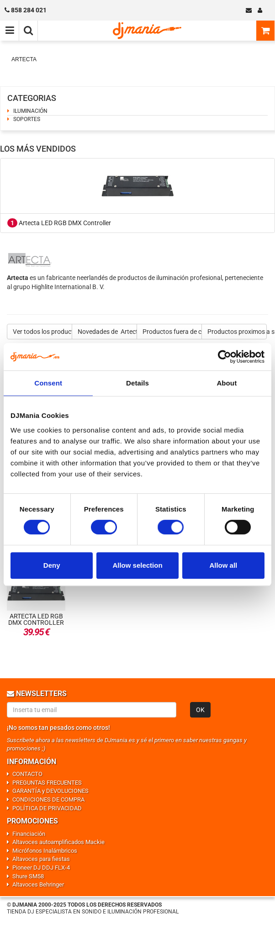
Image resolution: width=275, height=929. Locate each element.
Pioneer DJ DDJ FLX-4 (41, 867)
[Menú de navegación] (9, 30)
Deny (51, 565)
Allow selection (137, 565)
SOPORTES (26, 119)
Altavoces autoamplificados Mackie (58, 842)
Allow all (223, 565)
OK (200, 709)
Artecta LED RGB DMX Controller (59, 223)
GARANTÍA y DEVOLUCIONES (50, 790)
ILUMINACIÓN (30, 111)
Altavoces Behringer (38, 884)
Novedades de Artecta (107, 331)
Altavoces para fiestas (41, 858)
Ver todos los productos (42, 331)
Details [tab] (137, 383)
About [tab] (227, 383)
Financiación (28, 833)
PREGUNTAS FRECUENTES (47, 782)
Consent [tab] (48, 383)
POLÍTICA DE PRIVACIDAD (47, 808)
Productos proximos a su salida (237, 331)
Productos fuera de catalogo (172, 331)
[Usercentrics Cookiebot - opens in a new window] (224, 357)
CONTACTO (27, 774)
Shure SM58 (28, 876)
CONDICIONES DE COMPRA (48, 799)
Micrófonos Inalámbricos (44, 850)
